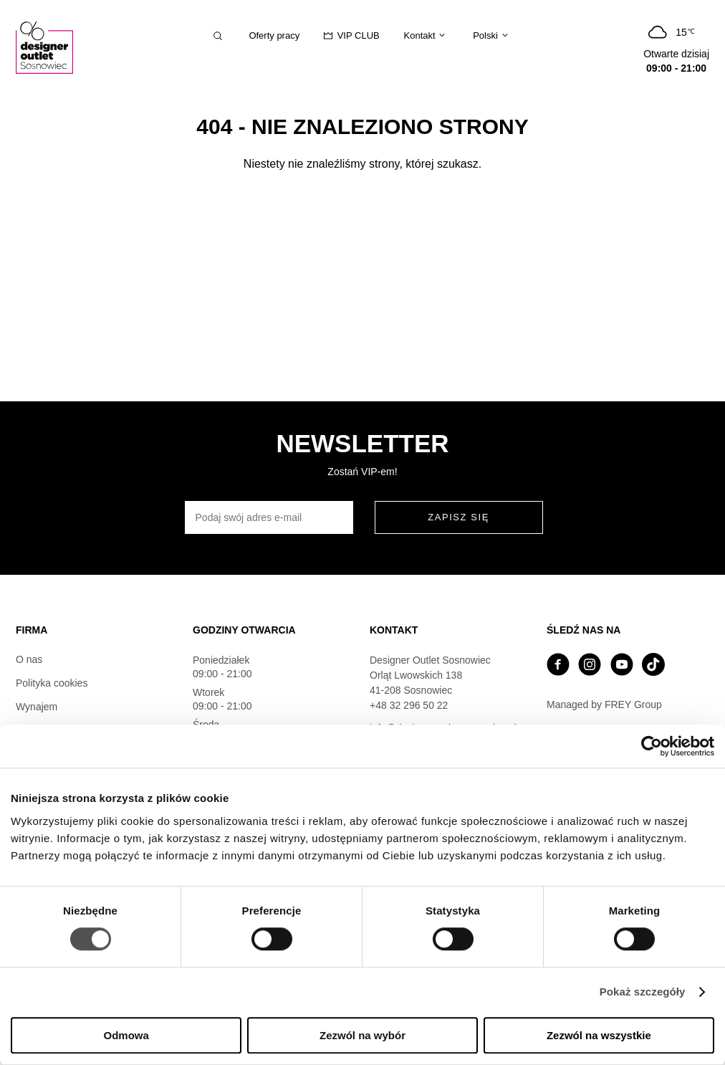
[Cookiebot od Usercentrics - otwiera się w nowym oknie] (651, 746)
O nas (29, 659)
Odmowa (126, 1035)
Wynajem (36, 706)
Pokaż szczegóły (643, 992)
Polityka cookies (51, 683)
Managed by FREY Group (604, 704)
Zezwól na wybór (362, 1035)
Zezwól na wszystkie (599, 1035)
